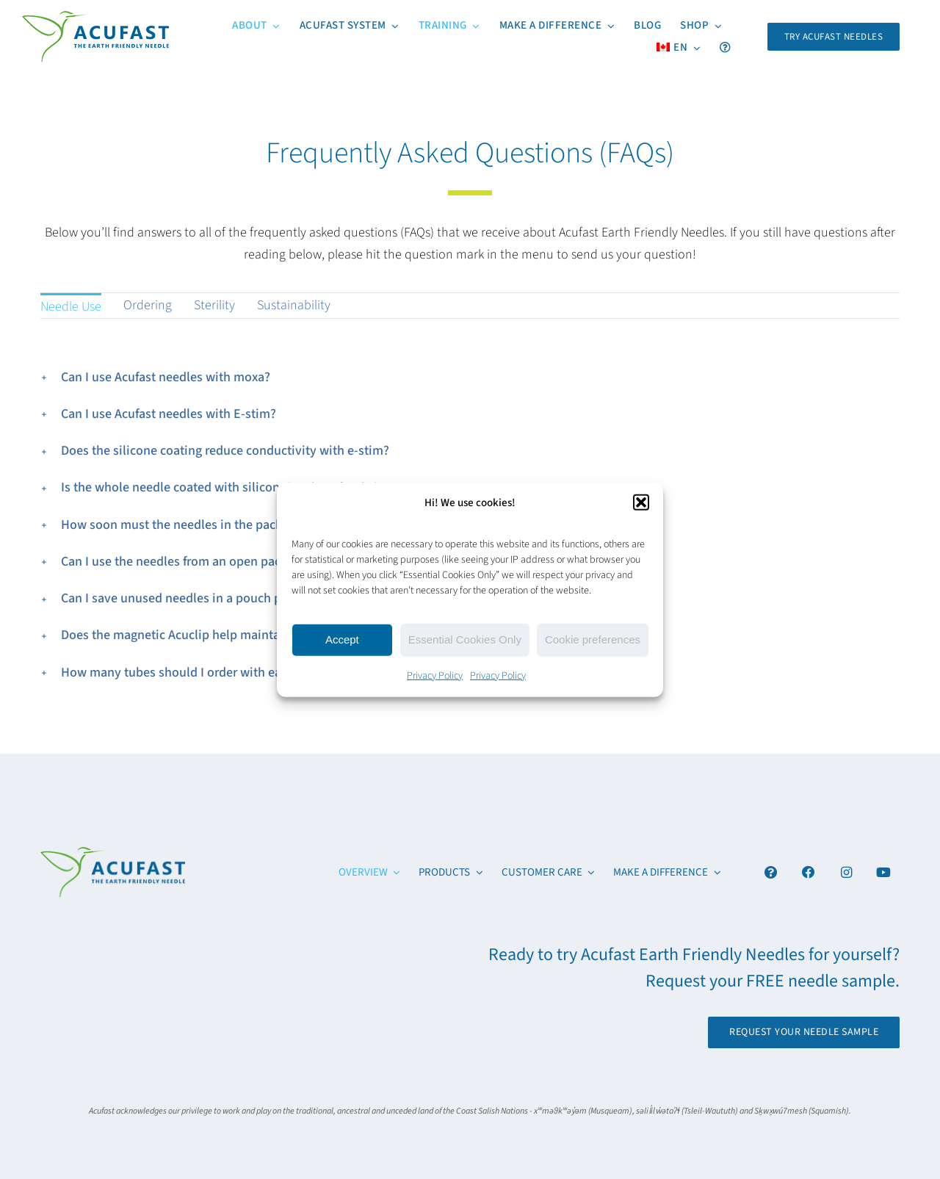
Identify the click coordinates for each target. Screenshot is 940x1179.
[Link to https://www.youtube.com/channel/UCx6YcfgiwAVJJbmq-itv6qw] (884, 872)
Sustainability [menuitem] (293, 305)
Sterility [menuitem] (214, 305)
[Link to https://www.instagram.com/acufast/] (846, 872)
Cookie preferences (592, 639)
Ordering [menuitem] (147, 305)
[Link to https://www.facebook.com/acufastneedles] (809, 872)
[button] (641, 502)
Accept (342, 639)
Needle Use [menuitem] (70, 307)
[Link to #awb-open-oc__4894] (771, 872)
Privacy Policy (435, 675)
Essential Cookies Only (464, 639)
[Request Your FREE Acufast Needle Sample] (833, 37)
